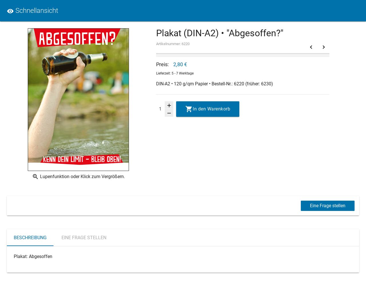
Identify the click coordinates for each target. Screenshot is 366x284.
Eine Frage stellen (327, 205)
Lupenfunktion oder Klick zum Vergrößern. (78, 176)
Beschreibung (30, 237)
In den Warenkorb (211, 109)
